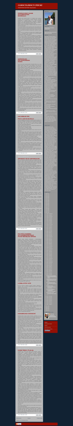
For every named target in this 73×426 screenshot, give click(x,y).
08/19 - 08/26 (49, 239)
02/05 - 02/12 (49, 297)
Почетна (29, 418)
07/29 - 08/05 (49, 243)
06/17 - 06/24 (49, 251)
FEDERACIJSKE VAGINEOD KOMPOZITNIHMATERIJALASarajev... (51, 276)
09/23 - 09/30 (49, 232)
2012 (47, 212)
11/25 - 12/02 (49, 220)
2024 (47, 196)
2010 (47, 307)
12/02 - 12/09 (49, 219)
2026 (47, 193)
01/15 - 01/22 (49, 301)
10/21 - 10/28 (49, 227)
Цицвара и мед (47, 28)
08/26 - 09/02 (49, 238)
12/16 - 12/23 (49, 216)
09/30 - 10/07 (49, 231)
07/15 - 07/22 (49, 246)
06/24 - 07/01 (49, 250)
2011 (47, 306)
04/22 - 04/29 (49, 262)
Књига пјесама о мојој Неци (49, 27)
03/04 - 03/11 (49, 271)
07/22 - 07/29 (49, 244)
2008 (47, 310)
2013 (47, 211)
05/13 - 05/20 (49, 258)
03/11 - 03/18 (49, 270)
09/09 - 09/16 (49, 235)
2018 (47, 204)
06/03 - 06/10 (49, 254)
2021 (47, 200)
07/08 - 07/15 (49, 247)
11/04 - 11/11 (49, 224)
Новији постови (18, 418)
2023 (47, 197)
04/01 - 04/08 (49, 266)
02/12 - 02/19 (49, 296)
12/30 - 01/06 (49, 213)
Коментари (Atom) (25, 420)
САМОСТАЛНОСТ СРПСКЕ (30, 5)
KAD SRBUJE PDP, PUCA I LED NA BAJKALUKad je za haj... (51, 283)
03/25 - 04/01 (49, 267)
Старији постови (39, 418)
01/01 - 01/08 (49, 304)
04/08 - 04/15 (49, 265)
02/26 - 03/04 (49, 273)
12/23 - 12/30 (49, 215)
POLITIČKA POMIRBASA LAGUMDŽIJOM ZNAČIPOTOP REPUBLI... (51, 290)
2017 (47, 205)
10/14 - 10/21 (49, 228)
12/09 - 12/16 (49, 217)
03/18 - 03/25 (49, 269)
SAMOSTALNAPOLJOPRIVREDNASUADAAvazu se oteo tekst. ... (51, 280)
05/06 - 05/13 (49, 259)
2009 (47, 308)
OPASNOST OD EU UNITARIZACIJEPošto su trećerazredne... (50, 286)
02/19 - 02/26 (49, 274)
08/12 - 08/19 (49, 240)
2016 (47, 207)
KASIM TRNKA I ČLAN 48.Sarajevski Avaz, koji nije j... (51, 293)
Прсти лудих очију (48, 327)
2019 (47, 203)
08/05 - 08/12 (49, 242)
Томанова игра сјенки (48, 323)
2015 (47, 208)
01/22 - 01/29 (49, 300)
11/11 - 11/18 (49, 223)
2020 (47, 201)
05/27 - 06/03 (49, 255)
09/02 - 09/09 (49, 236)
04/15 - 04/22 (49, 263)
